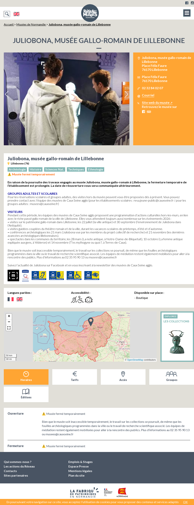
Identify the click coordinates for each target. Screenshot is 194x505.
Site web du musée (156, 103)
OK (185, 502)
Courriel (148, 95)
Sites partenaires (16, 475)
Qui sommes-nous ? (17, 462)
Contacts (10, 471)
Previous (7, 94)
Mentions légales (80, 471)
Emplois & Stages (80, 462)
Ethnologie (95, 169)
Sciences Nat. (54, 169)
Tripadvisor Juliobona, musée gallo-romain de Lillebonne (149, 111)
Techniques (76, 169)
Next (126, 94)
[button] (91, 322)
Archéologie (17, 169)
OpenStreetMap (135, 360)
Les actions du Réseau (19, 466)
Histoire (35, 169)
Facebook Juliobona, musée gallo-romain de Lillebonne (143, 111)
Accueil (9, 24)
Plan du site (76, 475)
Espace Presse (78, 466)
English (16, 14)
